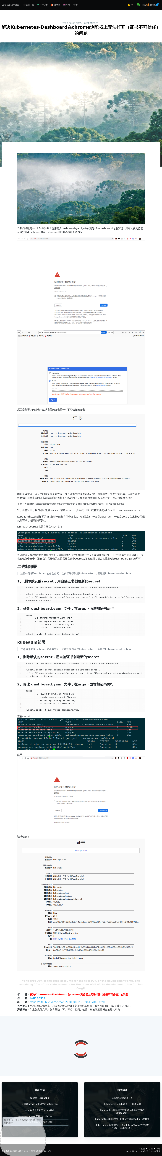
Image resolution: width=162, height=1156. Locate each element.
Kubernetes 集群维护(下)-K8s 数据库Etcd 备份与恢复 (122, 1119)
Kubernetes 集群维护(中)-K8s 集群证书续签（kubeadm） (122, 1111)
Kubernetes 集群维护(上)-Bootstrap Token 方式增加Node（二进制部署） (122, 1126)
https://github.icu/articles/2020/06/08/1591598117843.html (67, 1002)
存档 (151, 1148)
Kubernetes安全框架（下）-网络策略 (122, 1104)
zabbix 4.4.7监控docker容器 (40, 1110)
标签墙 (142, 1148)
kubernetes (91, 23)
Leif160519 (37, 998)
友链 (158, 1148)
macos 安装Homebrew (40, 1116)
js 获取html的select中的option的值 (40, 1104)
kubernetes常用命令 (122, 1098)
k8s (79, 23)
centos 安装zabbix (40, 1098)
